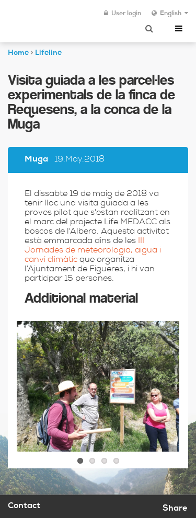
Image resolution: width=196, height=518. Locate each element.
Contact (24, 506)
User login (122, 13)
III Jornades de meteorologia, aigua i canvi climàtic (93, 250)
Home (18, 53)
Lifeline (48, 53)
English (170, 13)
